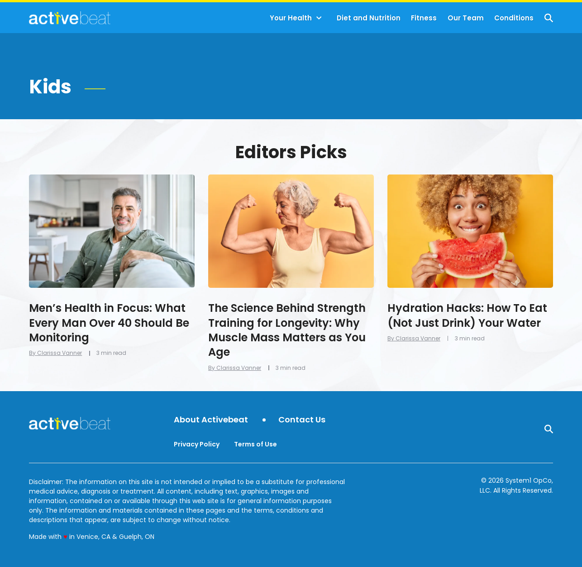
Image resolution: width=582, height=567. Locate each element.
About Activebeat (211, 420)
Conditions (514, 18)
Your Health (291, 18)
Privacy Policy (196, 444)
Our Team (466, 18)
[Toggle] (319, 18)
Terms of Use (255, 444)
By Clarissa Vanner (55, 353)
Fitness (424, 18)
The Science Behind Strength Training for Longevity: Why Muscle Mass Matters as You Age (287, 329)
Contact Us (301, 420)
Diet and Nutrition (369, 18)
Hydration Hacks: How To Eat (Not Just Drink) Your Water (467, 315)
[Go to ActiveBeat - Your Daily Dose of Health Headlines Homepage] (69, 17)
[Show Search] (548, 18)
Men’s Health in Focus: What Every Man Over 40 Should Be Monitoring (109, 322)
